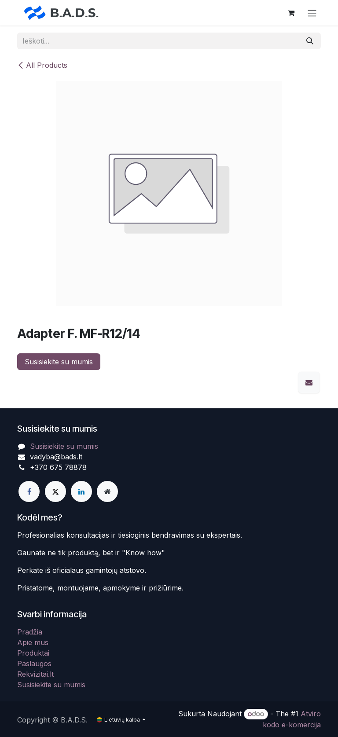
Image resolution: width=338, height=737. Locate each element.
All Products (42, 65)
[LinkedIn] (81, 491)
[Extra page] (107, 491)
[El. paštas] (309, 382)
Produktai (33, 653)
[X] (55, 491)
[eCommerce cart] (291, 13)
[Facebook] (29, 491)
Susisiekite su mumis (59, 361)
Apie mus (32, 642)
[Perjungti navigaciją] (312, 13)
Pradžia (29, 631)
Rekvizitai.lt (35, 674)
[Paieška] (310, 41)
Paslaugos (34, 663)
